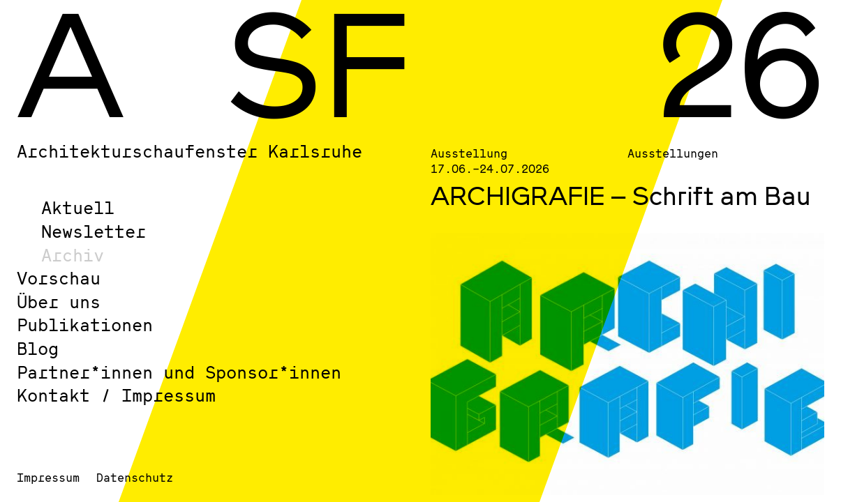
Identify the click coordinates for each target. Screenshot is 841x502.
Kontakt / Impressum (116, 395)
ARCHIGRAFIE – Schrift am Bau (621, 195)
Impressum (48, 477)
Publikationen (85, 324)
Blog (38, 348)
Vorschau (59, 278)
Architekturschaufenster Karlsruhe (189, 151)
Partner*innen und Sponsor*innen (179, 372)
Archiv (72, 255)
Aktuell (77, 207)
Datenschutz (134, 477)
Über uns (59, 301)
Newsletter (93, 231)
